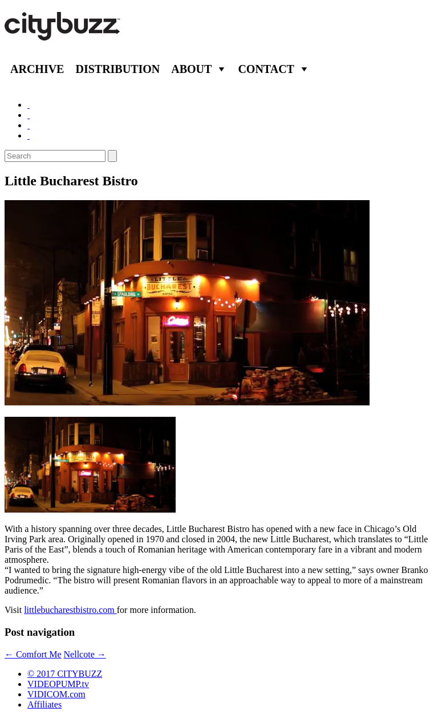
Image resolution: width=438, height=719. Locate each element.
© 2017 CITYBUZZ (64, 674)
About (191, 69)
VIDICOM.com (56, 694)
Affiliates (44, 704)
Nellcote (85, 654)
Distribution (117, 69)
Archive (37, 69)
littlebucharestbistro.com (70, 610)
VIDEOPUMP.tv (58, 684)
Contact (266, 69)
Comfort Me (33, 654)
